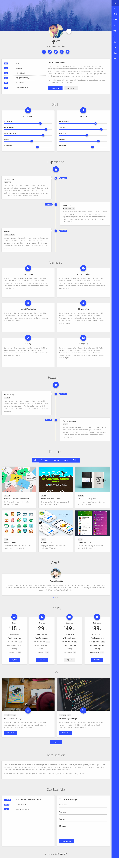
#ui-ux (14, 715)
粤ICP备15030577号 (60, 854)
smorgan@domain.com (23, 809)
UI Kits (75, 460)
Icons (66, 460)
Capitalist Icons (10, 543)
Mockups (44, 460)
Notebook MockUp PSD (87, 499)
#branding (8, 715)
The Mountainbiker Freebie (51, 499)
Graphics (56, 460)
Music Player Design (13, 718)
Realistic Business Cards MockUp (17, 499)
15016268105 (20, 83)
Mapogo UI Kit (46, 543)
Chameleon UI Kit (84, 543)
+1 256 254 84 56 (21, 805)
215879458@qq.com (22, 87)
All (35, 460)
